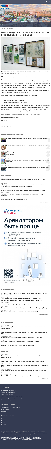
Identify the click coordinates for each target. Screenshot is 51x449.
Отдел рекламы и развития (8, 390)
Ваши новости (9, 28)
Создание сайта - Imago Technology (42, 441)
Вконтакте (4, 419)
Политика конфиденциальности (10, 400)
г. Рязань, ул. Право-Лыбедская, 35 (10, 407)
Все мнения (45, 378)
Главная (3, 28)
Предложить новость (7, 394)
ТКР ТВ (3, 422)
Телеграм (3, 420)
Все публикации (43, 314)
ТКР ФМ (3, 424)
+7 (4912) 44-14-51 (5, 409)
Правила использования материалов (11, 396)
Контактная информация (8, 392)
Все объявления (43, 348)
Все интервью (44, 202)
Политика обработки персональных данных (13, 398)
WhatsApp (4, 411)
